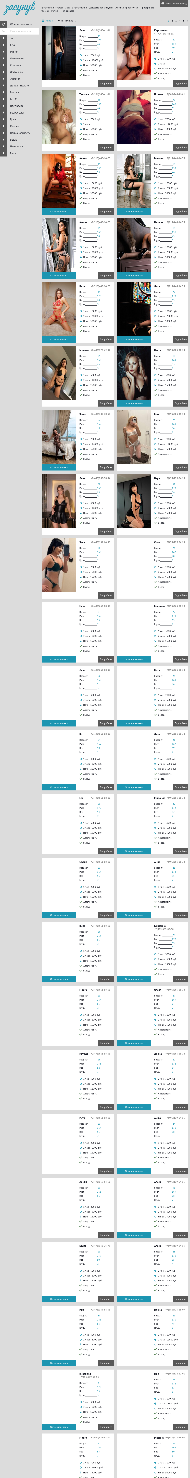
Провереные (147, 7)
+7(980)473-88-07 (175, 1309)
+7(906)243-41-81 (100, 30)
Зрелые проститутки (76, 7)
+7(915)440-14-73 (100, 158)
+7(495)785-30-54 (175, 350)
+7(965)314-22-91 (175, 1373)
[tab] (48, 21)
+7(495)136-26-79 (100, 1245)
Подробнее (106, 83)
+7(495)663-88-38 (100, 606)
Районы (45, 10)
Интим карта (67, 10)
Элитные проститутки (126, 7)
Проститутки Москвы (52, 7)
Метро (54, 10)
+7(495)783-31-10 (175, 414)
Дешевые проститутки (101, 7)
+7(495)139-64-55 (175, 478)
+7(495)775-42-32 (100, 350)
